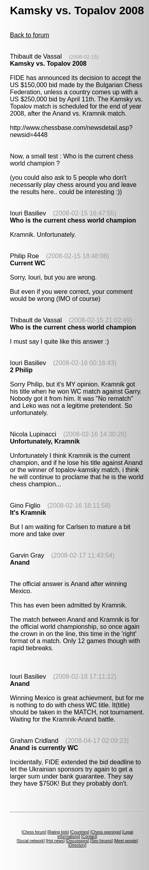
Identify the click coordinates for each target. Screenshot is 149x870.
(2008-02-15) (84, 57)
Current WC (27, 263)
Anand (20, 562)
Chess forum (34, 832)
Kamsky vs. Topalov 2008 (48, 63)
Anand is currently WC (44, 747)
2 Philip (21, 370)
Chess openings (105, 832)
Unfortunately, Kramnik (45, 441)
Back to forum (29, 35)
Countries (79, 832)
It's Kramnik (28, 512)
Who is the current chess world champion (73, 220)
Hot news (55, 841)
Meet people (126, 841)
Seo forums (101, 841)
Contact (89, 836)
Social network (31, 841)
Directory (77, 845)
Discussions (77, 841)
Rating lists (58, 832)
